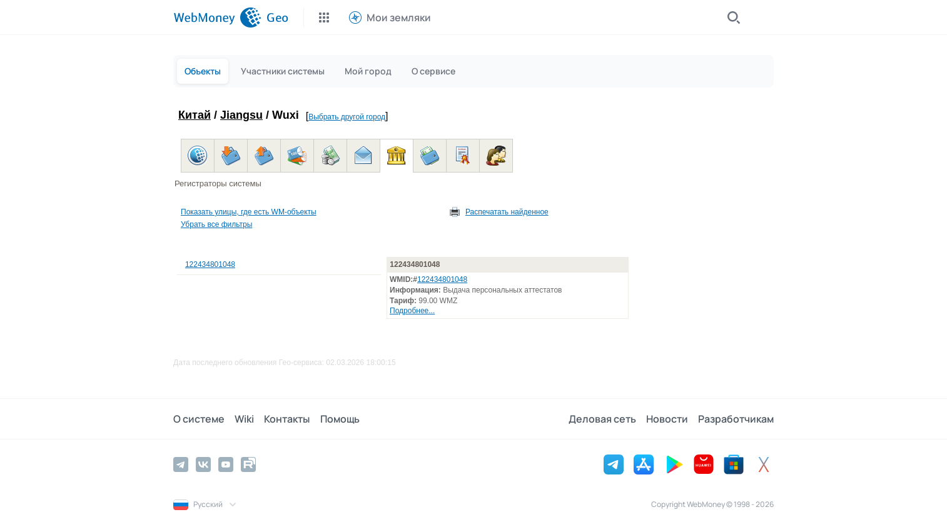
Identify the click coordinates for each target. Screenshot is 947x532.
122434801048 (210, 264)
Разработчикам (736, 419)
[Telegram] (180, 464)
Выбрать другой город (346, 117)
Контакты (287, 419)
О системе (199, 419)
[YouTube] (225, 464)
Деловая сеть (602, 419)
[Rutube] (248, 464)
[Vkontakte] (203, 464)
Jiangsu (241, 115)
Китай (194, 115)
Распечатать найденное (507, 212)
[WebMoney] (217, 17)
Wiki (244, 419)
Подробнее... (412, 310)
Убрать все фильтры (216, 224)
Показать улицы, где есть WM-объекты (249, 212)
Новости (667, 419)
